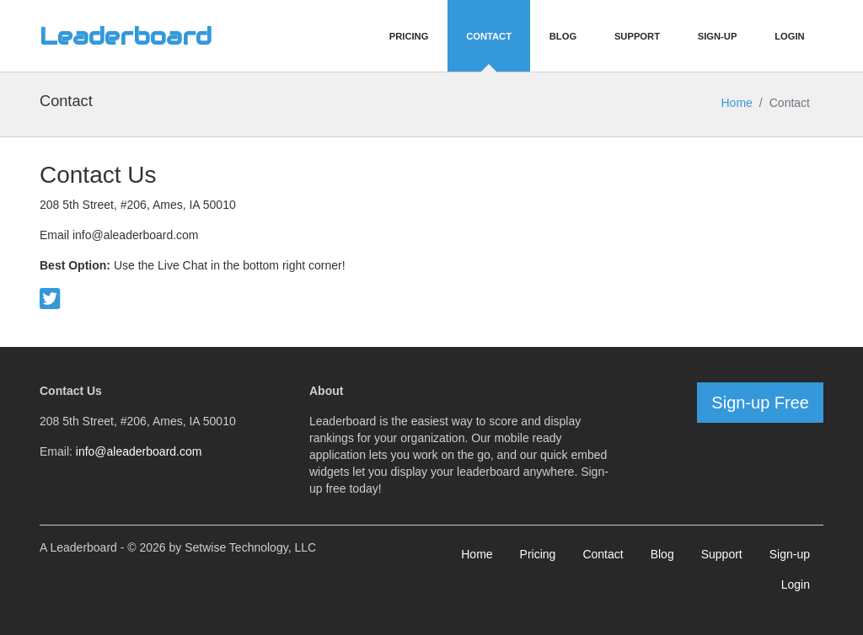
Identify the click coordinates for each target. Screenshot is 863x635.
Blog (562, 36)
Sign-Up (717, 36)
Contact (489, 36)
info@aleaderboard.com (139, 451)
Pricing (409, 36)
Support (637, 36)
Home (737, 102)
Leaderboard (126, 36)
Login (789, 36)
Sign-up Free (760, 402)
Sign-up (789, 554)
